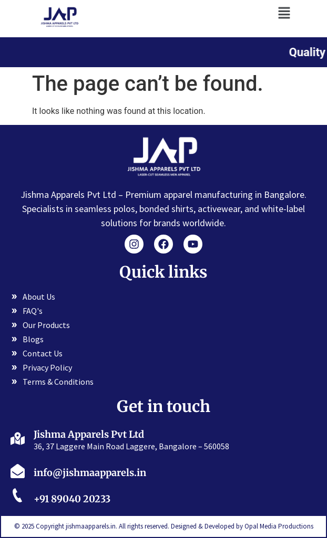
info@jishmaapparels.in (90, 473)
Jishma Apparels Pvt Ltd (89, 434)
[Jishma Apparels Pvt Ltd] (18, 438)
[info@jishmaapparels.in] (18, 470)
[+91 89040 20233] (18, 497)
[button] (283, 12)
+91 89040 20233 (72, 499)
